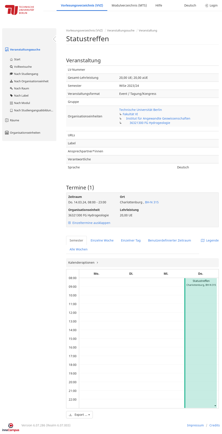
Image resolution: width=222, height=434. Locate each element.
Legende (210, 240)
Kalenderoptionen (81, 262)
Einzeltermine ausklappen (89, 223)
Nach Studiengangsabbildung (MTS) (32, 110)
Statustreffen (201, 281)
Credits (214, 425)
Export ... (79, 415)
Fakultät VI (130, 114)
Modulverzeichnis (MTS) (129, 5)
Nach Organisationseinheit (29, 81)
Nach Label (18, 95)
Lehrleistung (129, 210)
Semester (76, 240)
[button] (215, 405)
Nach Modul (19, 103)
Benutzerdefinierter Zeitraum (169, 240)
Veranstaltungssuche (22, 49)
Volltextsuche (20, 67)
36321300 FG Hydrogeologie (150, 123)
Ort (122, 197)
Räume (11, 120)
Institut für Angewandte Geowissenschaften (158, 118)
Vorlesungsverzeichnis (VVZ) (82, 5)
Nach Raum (19, 88)
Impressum (195, 425)
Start (14, 59)
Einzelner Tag (131, 240)
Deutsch (190, 5)
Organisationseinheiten (22, 133)
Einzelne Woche (102, 240)
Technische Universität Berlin (140, 110)
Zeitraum (75, 197)
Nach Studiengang (23, 74)
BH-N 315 (151, 202)
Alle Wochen (79, 249)
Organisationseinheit (84, 210)
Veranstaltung (148, 30)
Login (211, 5)
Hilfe (158, 5)
